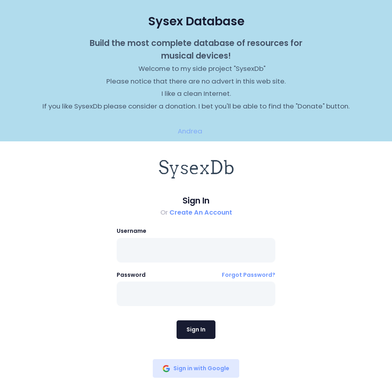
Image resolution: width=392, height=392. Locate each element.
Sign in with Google (196, 368)
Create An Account (200, 212)
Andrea (190, 131)
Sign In (196, 329)
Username (131, 231)
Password (131, 275)
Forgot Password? (248, 275)
